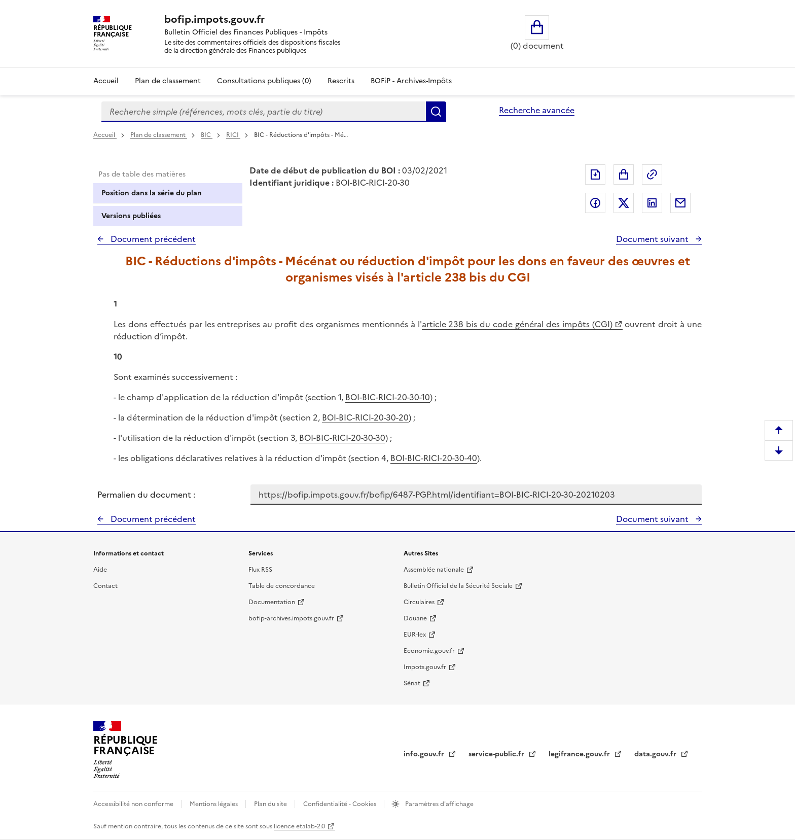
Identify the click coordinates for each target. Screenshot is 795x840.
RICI (233, 134)
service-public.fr (497, 754)
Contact (105, 585)
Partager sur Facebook (595, 203)
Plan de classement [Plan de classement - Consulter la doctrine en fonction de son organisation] (168, 81)
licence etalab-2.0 (299, 826)
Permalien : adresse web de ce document (652, 174)
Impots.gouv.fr (425, 667)
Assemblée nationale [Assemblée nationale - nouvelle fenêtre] (434, 569)
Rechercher (436, 111)
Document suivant (653, 239)
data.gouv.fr (656, 754)
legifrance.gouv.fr (580, 754)
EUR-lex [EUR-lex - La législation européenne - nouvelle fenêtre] (415, 634)
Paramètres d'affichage (439, 804)
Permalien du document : (146, 494)
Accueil (106, 81)
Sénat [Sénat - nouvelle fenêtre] (412, 683)
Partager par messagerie (680, 203)
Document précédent (152, 239)
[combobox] (263, 111)
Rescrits (341, 81)
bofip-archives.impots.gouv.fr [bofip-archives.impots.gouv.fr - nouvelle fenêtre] (291, 618)
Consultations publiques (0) (264, 81)
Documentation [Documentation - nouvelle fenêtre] (271, 602)
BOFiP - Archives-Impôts (411, 81)
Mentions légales (214, 804)
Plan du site (271, 804)
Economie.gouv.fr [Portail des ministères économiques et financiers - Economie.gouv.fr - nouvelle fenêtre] (429, 650)
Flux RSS (260, 569)
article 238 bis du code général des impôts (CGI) (517, 324)
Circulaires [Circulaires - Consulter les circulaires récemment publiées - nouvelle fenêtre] (419, 602)
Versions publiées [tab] (131, 216)
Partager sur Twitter (623, 203)
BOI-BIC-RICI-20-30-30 (342, 438)
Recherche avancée (536, 110)
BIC (206, 134)
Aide (100, 569)
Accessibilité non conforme (134, 804)
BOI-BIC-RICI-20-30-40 (433, 458)
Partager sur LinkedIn (652, 203)
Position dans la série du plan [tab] (151, 193)
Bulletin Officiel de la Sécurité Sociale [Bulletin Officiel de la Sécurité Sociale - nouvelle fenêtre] (458, 585)
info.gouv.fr (425, 754)
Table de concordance (281, 585)
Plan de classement (158, 134)
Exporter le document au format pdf (595, 174)
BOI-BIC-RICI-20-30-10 (387, 397)
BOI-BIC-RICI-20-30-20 (365, 417)
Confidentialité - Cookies (340, 804)
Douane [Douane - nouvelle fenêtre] (415, 618)
